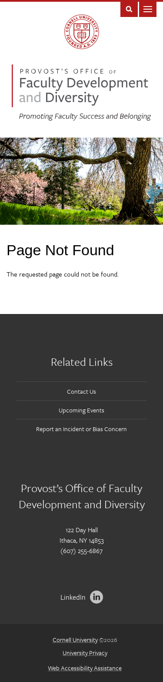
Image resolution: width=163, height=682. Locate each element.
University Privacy (85, 652)
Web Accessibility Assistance (85, 667)
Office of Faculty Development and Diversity (81, 92)
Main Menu (147, 8)
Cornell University (75, 639)
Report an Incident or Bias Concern (81, 428)
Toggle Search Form (129, 8)
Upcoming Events (81, 410)
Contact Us (81, 391)
